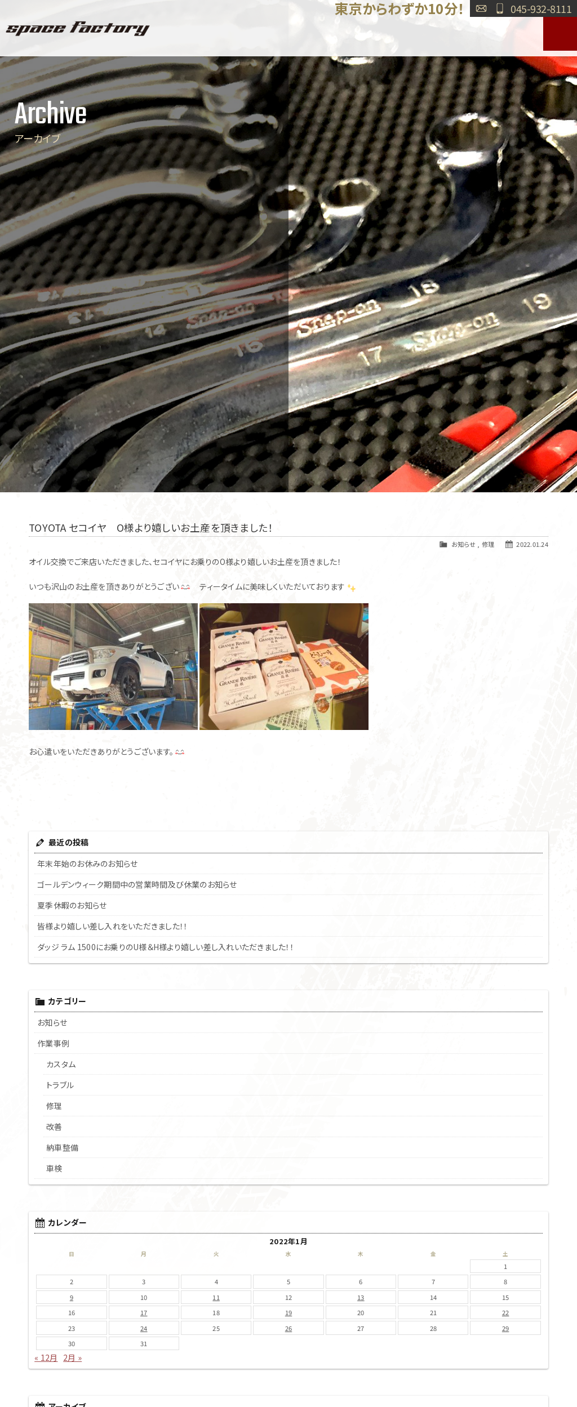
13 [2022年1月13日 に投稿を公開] (361, 1297)
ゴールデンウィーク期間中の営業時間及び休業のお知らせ (137, 884)
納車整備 (62, 1147)
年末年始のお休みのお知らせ (87, 863)
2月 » (72, 1357)
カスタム (61, 1064)
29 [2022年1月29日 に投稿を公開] (505, 1328)
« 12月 (45, 1357)
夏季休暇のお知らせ (71, 905)
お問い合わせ (481, 8)
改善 (54, 1126)
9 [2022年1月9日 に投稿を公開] (71, 1297)
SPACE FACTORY (78, 28)
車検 (54, 1168)
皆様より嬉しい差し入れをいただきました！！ (112, 926)
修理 (488, 544)
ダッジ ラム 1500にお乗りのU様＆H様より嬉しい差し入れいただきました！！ (165, 946)
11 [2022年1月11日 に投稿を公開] (216, 1297)
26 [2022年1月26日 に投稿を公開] (288, 1328)
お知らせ (463, 544)
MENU (560, 34)
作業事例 (53, 1043)
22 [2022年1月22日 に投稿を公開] (505, 1312)
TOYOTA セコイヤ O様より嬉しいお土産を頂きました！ (151, 527)
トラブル (60, 1084)
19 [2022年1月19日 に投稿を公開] (288, 1312)
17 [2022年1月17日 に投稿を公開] (144, 1312)
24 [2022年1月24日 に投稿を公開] (144, 1328)
